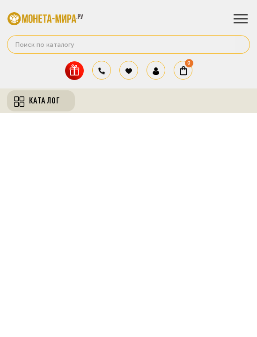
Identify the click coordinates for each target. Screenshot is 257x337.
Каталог (37, 100)
